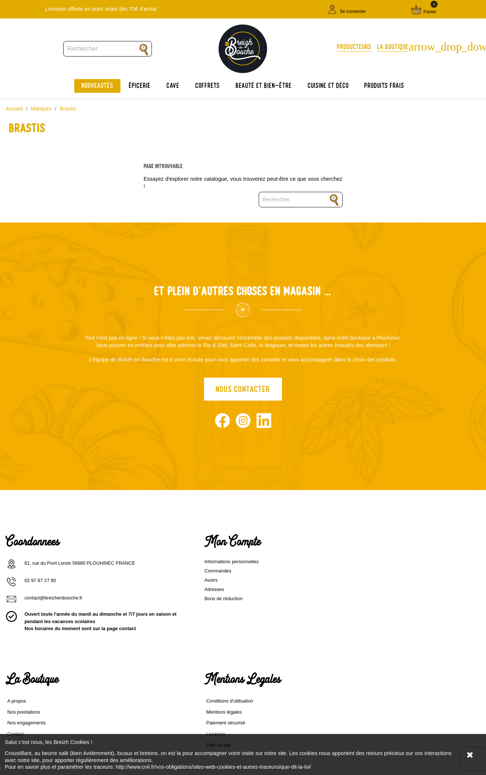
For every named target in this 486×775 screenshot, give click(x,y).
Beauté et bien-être (264, 85)
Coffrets (208, 85)
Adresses (137, 594)
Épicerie (140, 85)
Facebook (222, 422)
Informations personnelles (154, 567)
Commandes (140, 576)
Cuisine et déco (328, 85)
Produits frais (384, 85)
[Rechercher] (107, 49)
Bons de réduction (146, 603)
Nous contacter (243, 390)
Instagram (243, 422)
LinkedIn (263, 422)
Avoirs (133, 585)
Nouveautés (97, 85)
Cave (173, 85)
